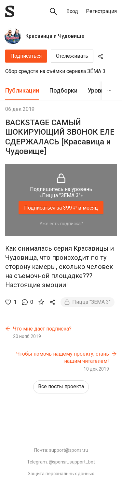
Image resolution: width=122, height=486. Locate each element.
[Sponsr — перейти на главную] (9, 11)
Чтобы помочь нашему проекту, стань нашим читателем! (62, 357)
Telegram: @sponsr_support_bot (61, 461)
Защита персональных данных (61, 473)
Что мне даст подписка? (42, 329)
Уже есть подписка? (61, 223)
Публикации (22, 90)
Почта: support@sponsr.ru (61, 450)
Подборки (63, 90)
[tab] (22, 91)
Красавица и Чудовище (54, 36)
